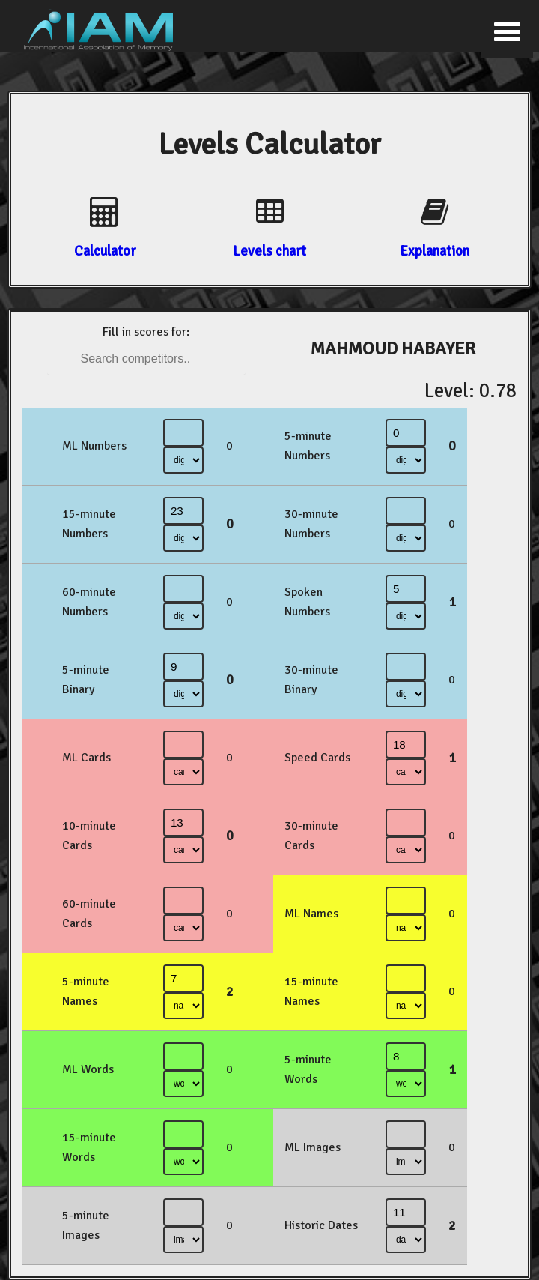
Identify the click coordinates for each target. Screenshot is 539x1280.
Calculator (104, 250)
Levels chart (269, 250)
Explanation (434, 250)
